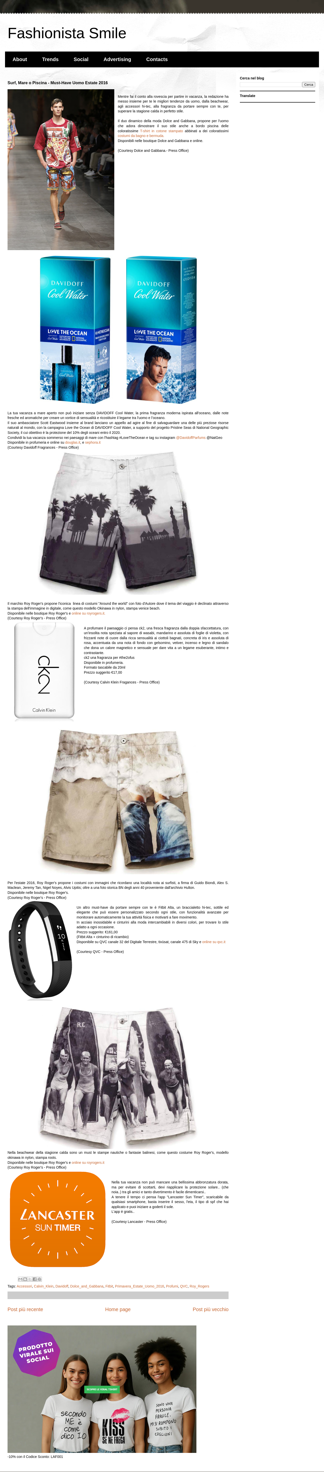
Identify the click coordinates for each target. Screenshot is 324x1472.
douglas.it (72, 442)
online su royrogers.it (88, 1163)
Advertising (117, 59)
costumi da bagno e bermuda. (141, 136)
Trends (50, 59)
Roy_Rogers (199, 1286)
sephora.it (92, 442)
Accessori (24, 1286)
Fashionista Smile (67, 33)
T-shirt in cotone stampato (161, 131)
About (20, 59)
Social (81, 59)
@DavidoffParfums (190, 438)
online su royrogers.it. (88, 613)
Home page (118, 1309)
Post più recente (25, 1309)
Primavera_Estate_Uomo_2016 (139, 1286)
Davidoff (62, 1286)
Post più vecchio (211, 1309)
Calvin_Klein (43, 1286)
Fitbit (109, 1286)
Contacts (157, 59)
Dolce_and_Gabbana (86, 1286)
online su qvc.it (214, 942)
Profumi (172, 1286)
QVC (184, 1286)
